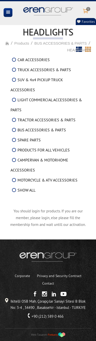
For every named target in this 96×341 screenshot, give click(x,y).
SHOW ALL (27, 190)
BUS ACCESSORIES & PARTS (60, 43)
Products (21, 43)
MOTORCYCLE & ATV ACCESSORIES (48, 180)
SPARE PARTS (29, 139)
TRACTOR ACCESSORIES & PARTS (47, 119)
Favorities (88, 22)
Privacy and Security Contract (59, 276)
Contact (48, 283)
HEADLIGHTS (79, 50)
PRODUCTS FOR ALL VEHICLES (44, 149)
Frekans (53, 334)
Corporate (22, 276)
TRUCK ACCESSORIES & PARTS (44, 69)
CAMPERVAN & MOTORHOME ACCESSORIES (39, 165)
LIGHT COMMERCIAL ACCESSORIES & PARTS (46, 104)
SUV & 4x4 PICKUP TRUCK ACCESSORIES (36, 84)
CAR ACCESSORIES (34, 59)
